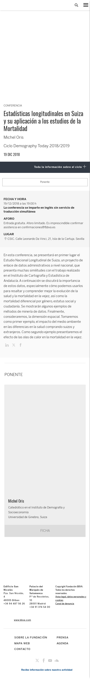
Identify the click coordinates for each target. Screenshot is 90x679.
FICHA (45, 531)
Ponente (45, 182)
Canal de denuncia (64, 603)
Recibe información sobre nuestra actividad (46, 669)
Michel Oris (16, 501)
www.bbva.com (22, 620)
